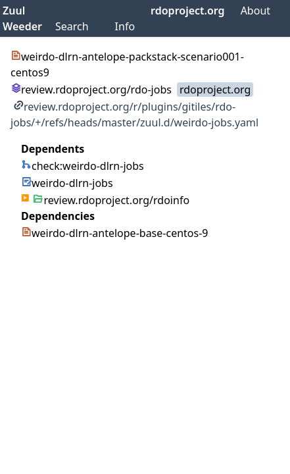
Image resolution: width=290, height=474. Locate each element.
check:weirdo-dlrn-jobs (82, 166)
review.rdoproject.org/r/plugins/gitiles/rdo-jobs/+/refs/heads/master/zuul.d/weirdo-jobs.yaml (134, 114)
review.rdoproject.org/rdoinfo (111, 200)
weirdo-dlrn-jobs (67, 183)
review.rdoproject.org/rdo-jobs (91, 89)
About (255, 10)
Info (125, 26)
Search (72, 26)
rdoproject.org (188, 10)
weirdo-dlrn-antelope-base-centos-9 (114, 233)
